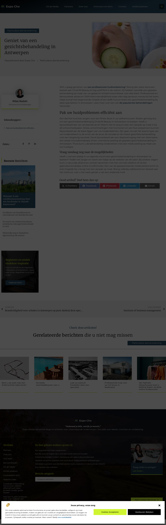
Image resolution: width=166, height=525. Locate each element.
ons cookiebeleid (64, 517)
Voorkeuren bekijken (144, 512)
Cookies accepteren (110, 512)
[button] (159, 505)
